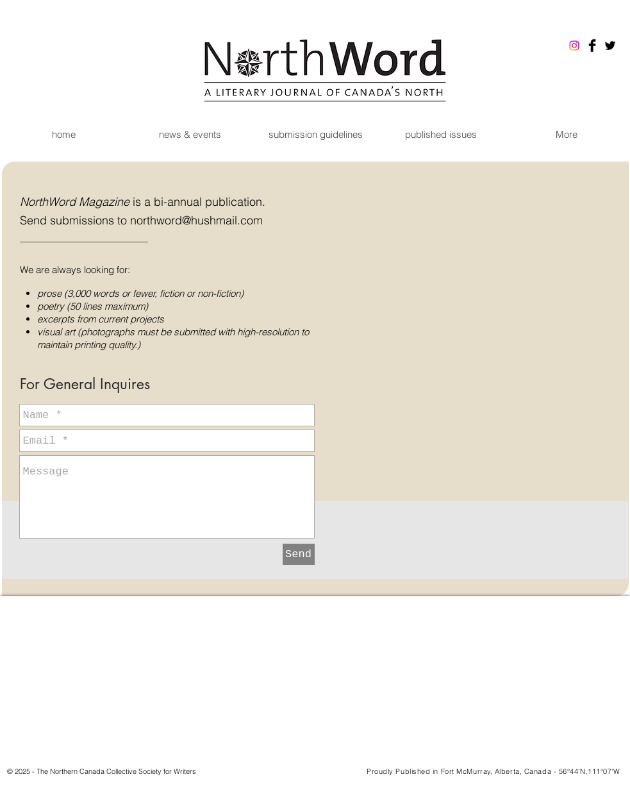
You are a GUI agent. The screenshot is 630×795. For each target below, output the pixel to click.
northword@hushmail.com (196, 220)
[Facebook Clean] (604, 690)
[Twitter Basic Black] (610, 45)
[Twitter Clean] (621, 690)
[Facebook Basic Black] (592, 45)
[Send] (299, 554)
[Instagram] (574, 45)
